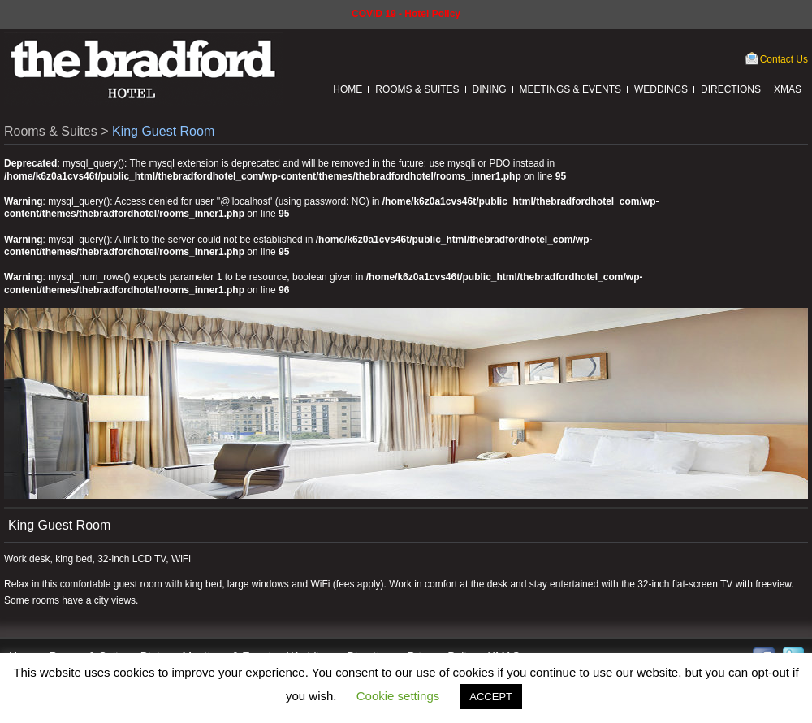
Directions (731, 89)
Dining (490, 89)
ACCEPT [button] (490, 697)
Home (347, 89)
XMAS (787, 89)
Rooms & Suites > (58, 131)
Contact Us (784, 59)
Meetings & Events (570, 89)
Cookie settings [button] (398, 696)
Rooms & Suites (417, 89)
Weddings (661, 89)
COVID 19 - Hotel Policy (406, 13)
